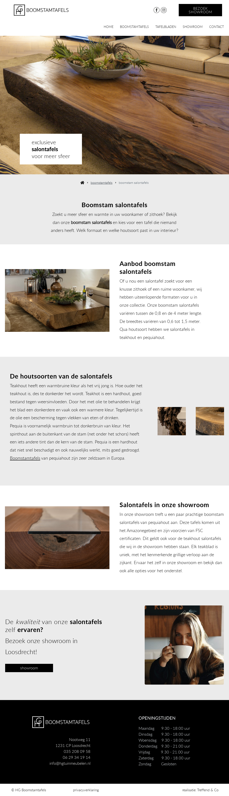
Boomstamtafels (25, 458)
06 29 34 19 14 (76, 757)
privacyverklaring (86, 789)
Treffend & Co (208, 789)
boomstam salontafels (134, 182)
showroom (193, 27)
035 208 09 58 (77, 751)
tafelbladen (165, 27)
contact (216, 27)
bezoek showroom (200, 10)
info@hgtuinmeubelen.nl (69, 763)
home (108, 27)
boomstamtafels (134, 27)
